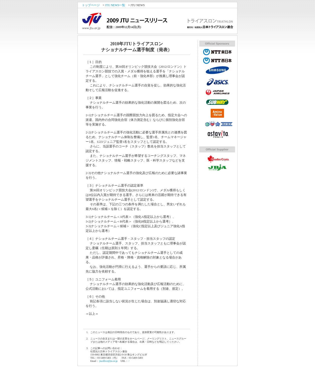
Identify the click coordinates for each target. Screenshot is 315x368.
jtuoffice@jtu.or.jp (108, 361)
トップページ (91, 5)
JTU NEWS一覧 (115, 5)
